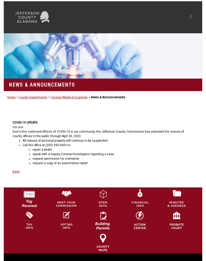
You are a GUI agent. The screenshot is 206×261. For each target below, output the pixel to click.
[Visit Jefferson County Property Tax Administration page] (29, 220)
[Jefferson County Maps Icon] (103, 242)
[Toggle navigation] (143, 17)
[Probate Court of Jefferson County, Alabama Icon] (177, 220)
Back (16, 171)
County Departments (33, 97)
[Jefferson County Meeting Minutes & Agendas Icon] (177, 198)
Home (11, 97)
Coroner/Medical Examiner (69, 97)
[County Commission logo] (66, 198)
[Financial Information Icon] (140, 198)
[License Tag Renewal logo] (29, 197)
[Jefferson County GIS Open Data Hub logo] (103, 198)
